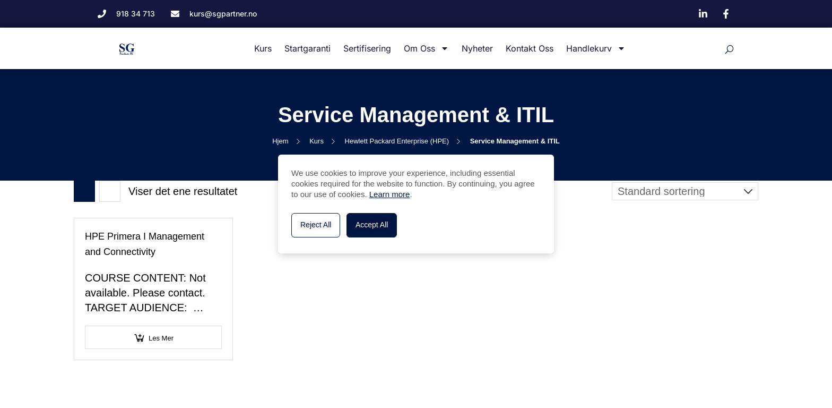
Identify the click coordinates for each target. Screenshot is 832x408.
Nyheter (477, 48)
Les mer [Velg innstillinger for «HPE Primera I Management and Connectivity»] (161, 338)
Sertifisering (367, 48)
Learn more (389, 194)
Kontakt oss (529, 48)
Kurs (263, 48)
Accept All (372, 224)
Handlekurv (596, 48)
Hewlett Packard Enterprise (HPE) (397, 141)
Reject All (315, 224)
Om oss (426, 48)
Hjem (280, 141)
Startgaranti (307, 48)
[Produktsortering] (685, 191)
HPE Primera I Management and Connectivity (144, 244)
